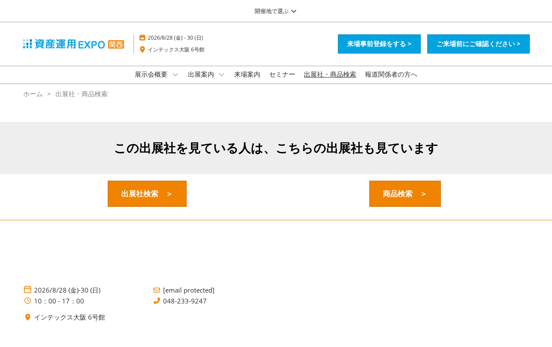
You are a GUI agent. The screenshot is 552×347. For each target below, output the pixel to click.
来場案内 (247, 82)
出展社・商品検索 (330, 82)
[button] (379, 52)
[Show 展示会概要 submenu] (175, 83)
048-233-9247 (185, 309)
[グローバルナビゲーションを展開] (276, 11)
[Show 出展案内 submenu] (222, 83)
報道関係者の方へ (391, 82)
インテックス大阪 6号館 (176, 57)
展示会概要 (152, 82)
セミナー (282, 82)
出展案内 (202, 82)
